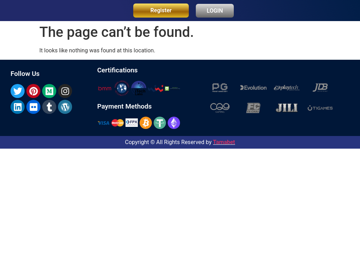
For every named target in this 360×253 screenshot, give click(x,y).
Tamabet (224, 142)
